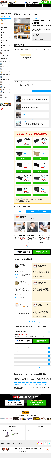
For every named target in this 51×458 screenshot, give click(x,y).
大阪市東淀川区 (16, 384)
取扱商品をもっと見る (5, 55)
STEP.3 (24, 114)
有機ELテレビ (3, 40)
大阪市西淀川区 (16, 385)
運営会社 (46, 5)
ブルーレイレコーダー (4, 50)
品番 (16, 277)
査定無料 (16, 397)
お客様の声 (30, 5)
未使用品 (42, 153)
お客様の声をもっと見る (32, 321)
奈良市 (31, 385)
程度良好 (42, 177)
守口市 (22, 384)
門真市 (37, 384)
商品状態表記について (21, 198)
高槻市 (29, 384)
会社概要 (2, 443)
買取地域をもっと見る (5, 100)
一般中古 (25, 141)
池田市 (45, 384)
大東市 (41, 384)
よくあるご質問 (38, 5)
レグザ (2, 35)
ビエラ (2, 42)
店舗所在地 (8, 443)
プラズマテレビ (3, 37)
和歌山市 (35, 385)
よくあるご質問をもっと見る (32, 368)
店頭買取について (31, 246)
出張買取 (4, 16)
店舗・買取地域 (4, 5)
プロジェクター (3, 53)
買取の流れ (21, 5)
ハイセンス (3, 48)
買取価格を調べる (24, 146)
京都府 (27, 385)
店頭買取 (4, 20)
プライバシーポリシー (21, 443)
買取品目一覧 (12, 5)
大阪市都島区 (22, 385)
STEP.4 (24, 121)
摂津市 (25, 384)
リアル (2, 45)
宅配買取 (4, 23)
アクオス (2, 30)
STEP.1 (16, 233)
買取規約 (13, 443)
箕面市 (33, 384)
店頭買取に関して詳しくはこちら (26, 52)
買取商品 (16, 274)
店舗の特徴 (34, 18)
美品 (25, 153)
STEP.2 (24, 106)
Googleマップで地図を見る (25, 58)
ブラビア (2, 32)
